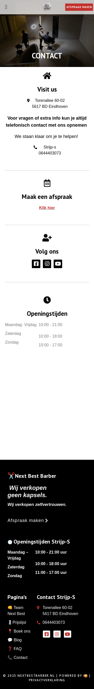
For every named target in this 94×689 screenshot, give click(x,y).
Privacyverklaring (47, 680)
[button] (28, 520)
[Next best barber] (47, 408)
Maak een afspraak (47, 197)
